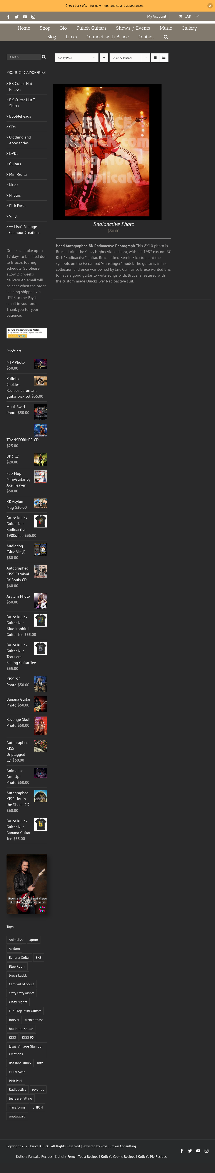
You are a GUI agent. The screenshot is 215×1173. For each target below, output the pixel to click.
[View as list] (164, 58)
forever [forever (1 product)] (14, 1020)
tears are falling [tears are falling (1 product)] (20, 1098)
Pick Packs (17, 205)
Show (122, 57)
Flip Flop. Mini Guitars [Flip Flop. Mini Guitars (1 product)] (25, 1011)
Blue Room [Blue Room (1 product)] (17, 966)
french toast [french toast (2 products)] (34, 1020)
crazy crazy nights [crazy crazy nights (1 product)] (21, 993)
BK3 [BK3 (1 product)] (39, 957)
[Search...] (24, 57)
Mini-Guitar (18, 174)
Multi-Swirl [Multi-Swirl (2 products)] (17, 1072)
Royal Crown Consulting (118, 1146)
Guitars (15, 163)
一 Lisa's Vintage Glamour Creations (24, 229)
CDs (12, 126)
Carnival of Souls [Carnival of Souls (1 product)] (21, 984)
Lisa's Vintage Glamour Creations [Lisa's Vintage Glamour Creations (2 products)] (26, 1050)
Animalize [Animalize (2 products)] (16, 939)
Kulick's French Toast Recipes (76, 1156)
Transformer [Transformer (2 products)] (18, 1107)
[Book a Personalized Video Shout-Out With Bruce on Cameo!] (27, 855)
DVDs (13, 153)
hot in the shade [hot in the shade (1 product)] (21, 1028)
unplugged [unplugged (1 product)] (17, 1116)
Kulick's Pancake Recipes (34, 1156)
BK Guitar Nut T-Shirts (22, 102)
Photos (15, 195)
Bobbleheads (20, 116)
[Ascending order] (104, 57)
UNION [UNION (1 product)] (37, 1107)
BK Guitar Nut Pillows (20, 86)
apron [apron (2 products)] (33, 939)
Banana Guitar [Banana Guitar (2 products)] (19, 957)
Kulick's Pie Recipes (152, 1156)
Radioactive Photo (113, 224)
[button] (166, 36)
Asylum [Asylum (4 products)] (14, 948)
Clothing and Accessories (20, 140)
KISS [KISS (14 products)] (12, 1037)
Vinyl (13, 216)
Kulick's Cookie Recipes (118, 1156)
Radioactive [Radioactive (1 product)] (17, 1089)
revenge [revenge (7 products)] (38, 1089)
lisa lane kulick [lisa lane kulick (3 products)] (20, 1063)
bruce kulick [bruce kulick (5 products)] (18, 975)
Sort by (65, 57)
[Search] (44, 57)
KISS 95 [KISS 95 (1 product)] (28, 1037)
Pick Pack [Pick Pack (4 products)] (16, 1080)
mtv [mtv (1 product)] (40, 1063)
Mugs (13, 184)
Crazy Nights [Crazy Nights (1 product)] (18, 1002)
